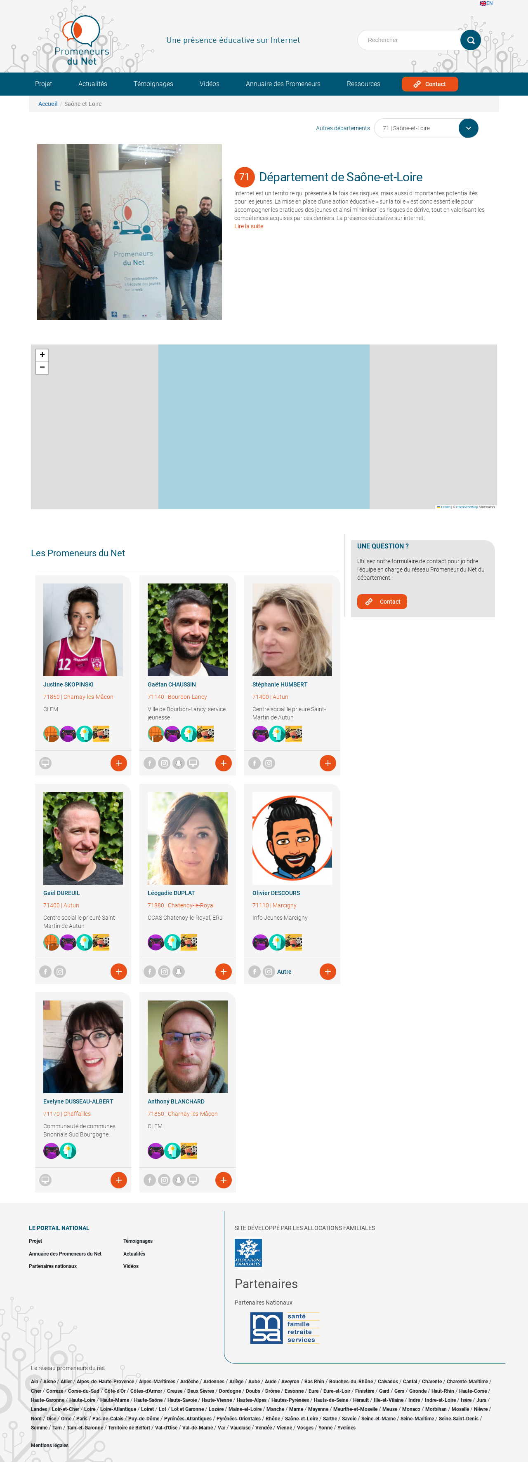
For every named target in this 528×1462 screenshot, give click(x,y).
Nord (36, 1419)
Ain (35, 1382)
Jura (481, 1400)
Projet (43, 84)
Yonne (325, 1428)
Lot (162, 1409)
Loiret (147, 1409)
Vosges (305, 1428)
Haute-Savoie (182, 1400)
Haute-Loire (82, 1400)
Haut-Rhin (442, 1391)
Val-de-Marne (197, 1428)
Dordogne (230, 1391)
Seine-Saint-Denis (458, 1419)
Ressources (363, 84)
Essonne (294, 1391)
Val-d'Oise (166, 1428)
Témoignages (153, 84)
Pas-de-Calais (107, 1419)
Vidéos (209, 84)
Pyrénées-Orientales (239, 1419)
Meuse (389, 1409)
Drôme (272, 1391)
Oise (51, 1419)
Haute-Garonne (47, 1400)
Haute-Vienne (217, 1400)
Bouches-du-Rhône (351, 1382)
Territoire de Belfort (129, 1428)
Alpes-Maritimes (157, 1382)
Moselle (460, 1409)
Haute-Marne (114, 1400)
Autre (284, 971)
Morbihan (436, 1409)
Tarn (57, 1428)
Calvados (388, 1382)
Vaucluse (240, 1428)
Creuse (174, 1391)
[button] (42, 355)
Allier (66, 1382)
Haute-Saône (148, 1400)
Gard (384, 1391)
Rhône (273, 1419)
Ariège (236, 1382)
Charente (432, 1382)
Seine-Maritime (417, 1419)
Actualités (92, 84)
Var (221, 1428)
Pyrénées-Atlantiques (188, 1419)
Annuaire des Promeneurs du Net (65, 1254)
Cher (36, 1391)
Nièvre (481, 1409)
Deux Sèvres (200, 1391)
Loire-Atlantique (118, 1409)
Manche (275, 1409)
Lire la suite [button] (248, 226)
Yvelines (346, 1428)
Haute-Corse (473, 1391)
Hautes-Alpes (251, 1400)
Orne (66, 1419)
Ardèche (189, 1382)
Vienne (284, 1428)
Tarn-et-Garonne (85, 1428)
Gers (399, 1391)
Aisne (49, 1382)
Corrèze (54, 1391)
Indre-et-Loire (440, 1400)
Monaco (411, 1409)
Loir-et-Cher (65, 1409)
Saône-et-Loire (301, 1419)
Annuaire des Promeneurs (283, 84)
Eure (313, 1391)
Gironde (418, 1391)
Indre (414, 1400)
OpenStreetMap (467, 507)
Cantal (410, 1382)
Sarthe (330, 1419)
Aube (254, 1382)
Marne (296, 1409)
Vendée (263, 1428)
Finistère (364, 1391)
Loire (89, 1409)
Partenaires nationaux (53, 1266)
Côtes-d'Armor (146, 1391)
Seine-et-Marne (378, 1419)
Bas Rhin (314, 1382)
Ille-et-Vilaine (388, 1400)
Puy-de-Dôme (143, 1419)
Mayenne (318, 1409)
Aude (270, 1382)
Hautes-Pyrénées (290, 1400)
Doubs (253, 1391)
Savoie (349, 1419)
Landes (39, 1409)
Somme (39, 1428)
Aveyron (290, 1382)
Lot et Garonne (187, 1409)
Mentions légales (49, 1445)
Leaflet (443, 507)
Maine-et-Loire (245, 1409)
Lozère (216, 1409)
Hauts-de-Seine (331, 1400)
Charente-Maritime (467, 1382)
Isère (466, 1400)
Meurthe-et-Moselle (355, 1409)
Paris (81, 1419)
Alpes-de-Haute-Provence (105, 1382)
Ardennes (213, 1382)
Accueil (48, 104)
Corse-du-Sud (83, 1391)
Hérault (361, 1400)
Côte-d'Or (114, 1391)
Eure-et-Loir (336, 1391)
